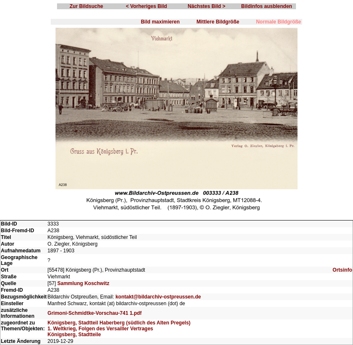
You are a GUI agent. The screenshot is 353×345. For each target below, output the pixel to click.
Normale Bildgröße (278, 22)
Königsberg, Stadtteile (74, 334)
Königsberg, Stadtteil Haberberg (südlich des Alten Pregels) (118, 323)
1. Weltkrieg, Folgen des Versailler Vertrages (100, 329)
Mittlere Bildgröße (218, 22)
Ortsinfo (342, 270)
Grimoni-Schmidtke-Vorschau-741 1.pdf (94, 313)
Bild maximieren (160, 22)
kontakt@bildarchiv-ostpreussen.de (158, 297)
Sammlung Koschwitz (83, 283)
